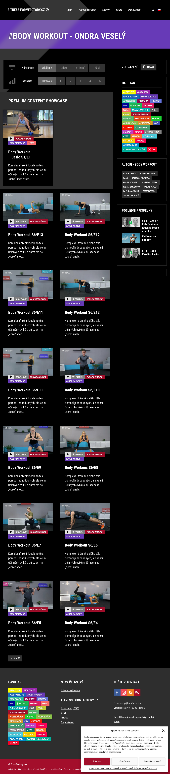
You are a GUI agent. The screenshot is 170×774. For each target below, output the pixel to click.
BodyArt (144, 101)
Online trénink (85, 9)
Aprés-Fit (129, 92)
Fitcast (136, 105)
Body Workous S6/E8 (81, 467)
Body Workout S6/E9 (24, 467)
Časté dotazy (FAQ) (70, 707)
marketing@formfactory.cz (128, 702)
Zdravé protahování (134, 149)
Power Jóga (130, 123)
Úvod (68, 9)
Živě (106, 9)
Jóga (126, 114)
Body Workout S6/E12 (82, 234)
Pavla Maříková (131, 191)
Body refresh (130, 96)
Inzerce (64, 717)
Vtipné (141, 140)
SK (156, 123)
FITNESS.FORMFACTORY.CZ (26, 9)
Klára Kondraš (130, 182)
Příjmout (97, 761)
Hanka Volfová (147, 173)
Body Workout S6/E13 (25, 234)
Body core (143, 92)
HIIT (154, 109)
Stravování (142, 127)
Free (32, 142)
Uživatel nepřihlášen (70, 690)
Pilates (127, 118)
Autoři (127, 164)
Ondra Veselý (150, 186)
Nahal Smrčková (131, 186)
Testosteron (152, 131)
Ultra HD (128, 140)
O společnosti (67, 721)
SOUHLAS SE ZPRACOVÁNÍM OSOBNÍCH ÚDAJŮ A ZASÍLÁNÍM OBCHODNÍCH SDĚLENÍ (123, 769)
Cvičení (156, 101)
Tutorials (150, 136)
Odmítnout (125, 761)
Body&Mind (129, 101)
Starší (15, 657)
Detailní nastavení (152, 761)
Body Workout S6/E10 (82, 389)
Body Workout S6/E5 (24, 622)
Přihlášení (134, 9)
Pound (156, 118)
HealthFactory (140, 109)
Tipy (126, 136)
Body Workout (18, 142)
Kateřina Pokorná (141, 177)
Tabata (127, 131)
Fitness (148, 105)
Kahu (125, 177)
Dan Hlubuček (130, 173)
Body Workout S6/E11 (25, 312)
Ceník (118, 9)
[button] (163, 730)
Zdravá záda (130, 145)
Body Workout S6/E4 (81, 622)
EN (125, 105)
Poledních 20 (142, 118)
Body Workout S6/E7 (24, 544)
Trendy (136, 136)
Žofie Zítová (149, 191)
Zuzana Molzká (131, 195)
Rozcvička (145, 123)
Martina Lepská (150, 182)
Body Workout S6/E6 (81, 544)
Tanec (139, 131)
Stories (128, 127)
